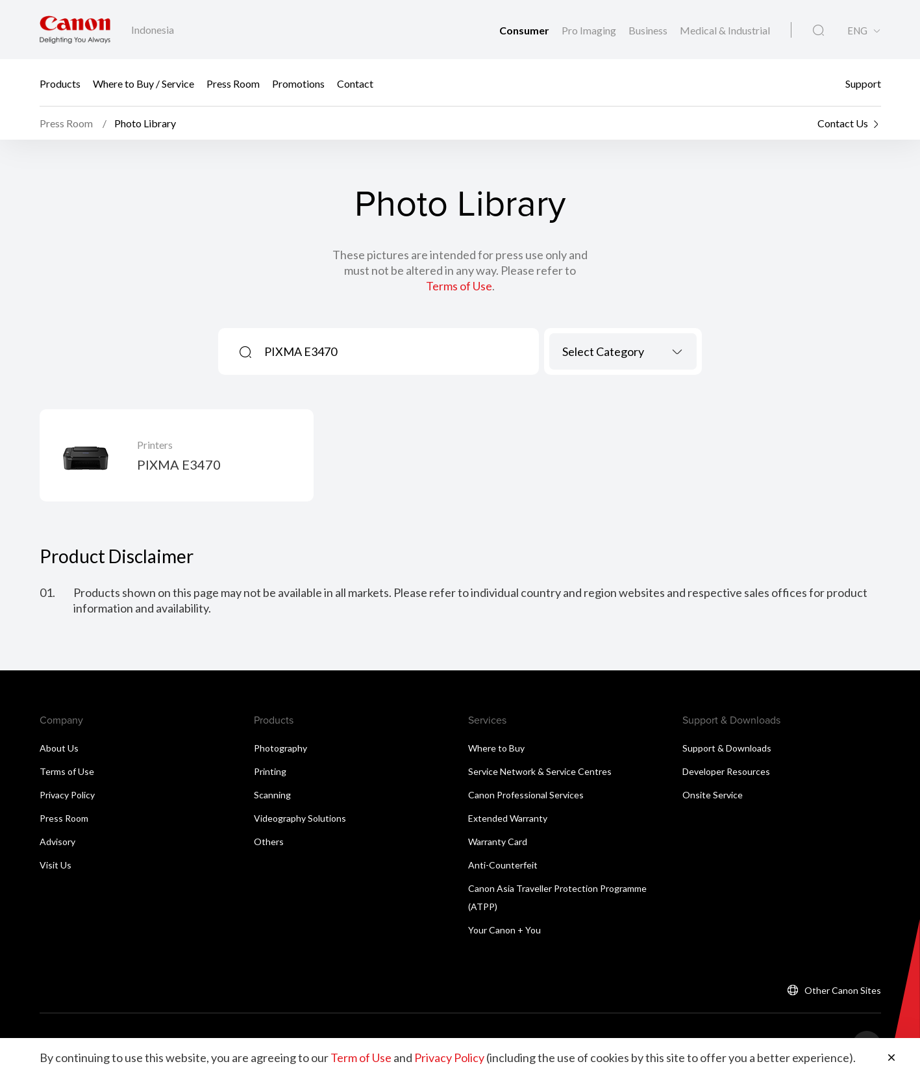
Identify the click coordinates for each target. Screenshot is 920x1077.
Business (648, 30)
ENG (857, 31)
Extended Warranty (507, 818)
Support (863, 83)
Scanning (272, 794)
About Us (59, 748)
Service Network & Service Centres (540, 771)
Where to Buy (496, 748)
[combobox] (623, 351)
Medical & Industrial (725, 30)
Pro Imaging (590, 30)
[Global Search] (818, 30)
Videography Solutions (300, 818)
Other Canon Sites (842, 990)
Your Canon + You (504, 929)
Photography (280, 748)
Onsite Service (712, 794)
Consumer (525, 30)
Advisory (57, 841)
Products (60, 83)
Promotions (298, 83)
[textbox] (623, 351)
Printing (270, 771)
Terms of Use (459, 286)
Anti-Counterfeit (503, 864)
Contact (355, 83)
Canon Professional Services (526, 794)
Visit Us (55, 864)
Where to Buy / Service (143, 83)
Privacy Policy (67, 794)
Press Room (233, 83)
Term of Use (361, 1057)
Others (269, 841)
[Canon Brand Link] (75, 30)
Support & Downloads (726, 748)
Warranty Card (497, 841)
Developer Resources (726, 771)
